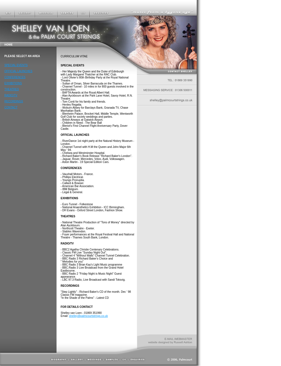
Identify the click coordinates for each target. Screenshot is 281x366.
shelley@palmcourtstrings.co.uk (88, 315)
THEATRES (11, 89)
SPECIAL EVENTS (16, 65)
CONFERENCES (15, 77)
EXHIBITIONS (13, 83)
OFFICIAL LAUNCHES (18, 71)
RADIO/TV (10, 95)
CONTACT (11, 107)
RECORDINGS (13, 101)
